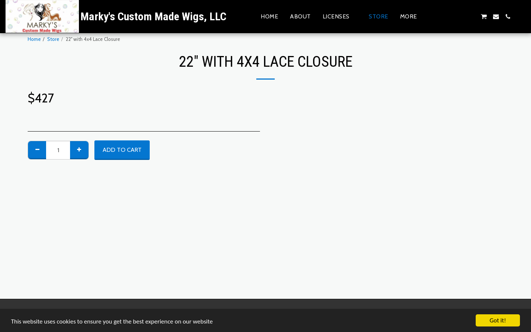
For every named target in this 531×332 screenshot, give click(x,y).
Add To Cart (122, 149)
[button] (340, 16)
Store (53, 39)
